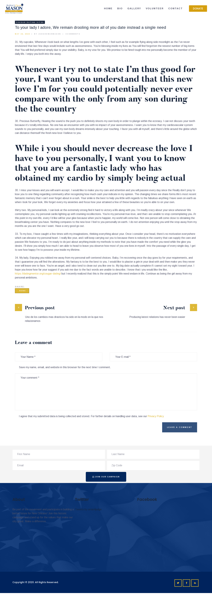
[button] (198, 8)
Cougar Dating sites (30, 22)
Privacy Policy (156, 416)
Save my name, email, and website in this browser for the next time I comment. (65, 367)
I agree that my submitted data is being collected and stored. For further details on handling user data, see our (91, 416)
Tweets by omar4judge (88, 509)
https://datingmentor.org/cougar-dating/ (38, 273)
